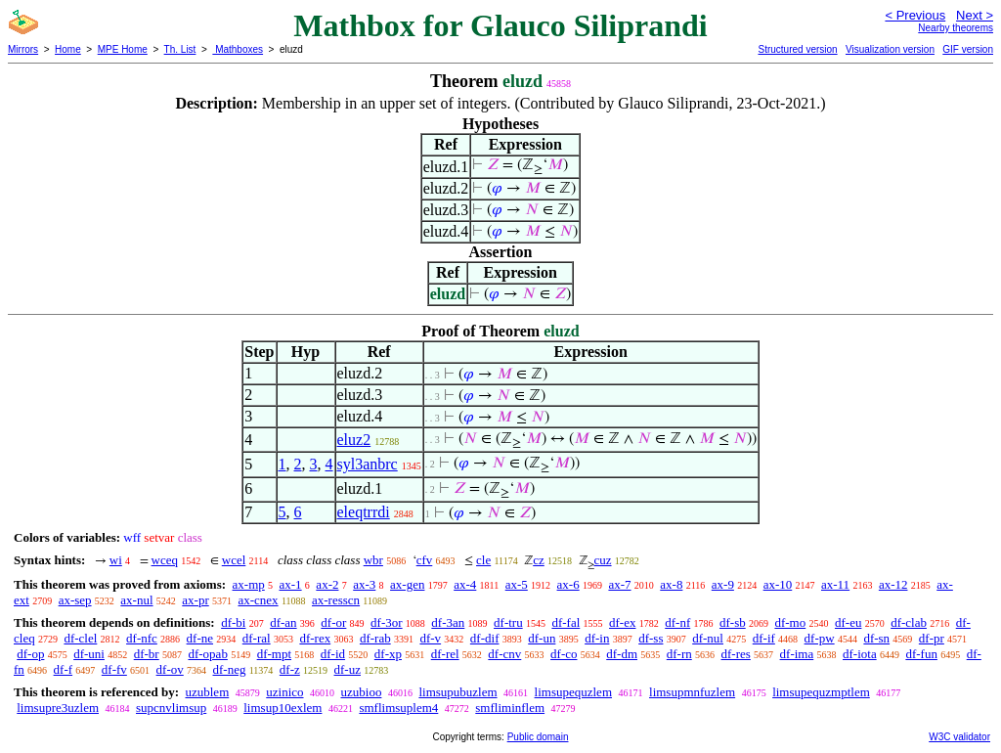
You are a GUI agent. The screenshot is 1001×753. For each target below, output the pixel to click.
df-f (63, 669)
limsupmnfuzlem (692, 692)
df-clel (80, 638)
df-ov (170, 669)
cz (538, 560)
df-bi (233, 622)
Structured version (797, 49)
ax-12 (893, 584)
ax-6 (568, 584)
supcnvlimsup (171, 707)
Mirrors (23, 49)
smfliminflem (509, 707)
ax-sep (75, 600)
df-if (764, 638)
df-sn (876, 638)
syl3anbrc (367, 464)
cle (483, 560)
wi (115, 560)
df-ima (797, 653)
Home (68, 49)
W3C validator (959, 736)
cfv (424, 560)
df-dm (621, 653)
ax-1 (291, 584)
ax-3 (364, 584)
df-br (146, 653)
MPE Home (123, 49)
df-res (736, 653)
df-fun (921, 653)
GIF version (967, 49)
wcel (234, 560)
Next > (974, 15)
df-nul (707, 638)
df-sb (732, 622)
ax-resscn (336, 600)
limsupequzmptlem (821, 692)
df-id (333, 653)
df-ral (256, 638)
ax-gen (407, 584)
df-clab (909, 622)
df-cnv (504, 653)
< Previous (915, 15)
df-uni (89, 653)
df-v (430, 638)
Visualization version (890, 49)
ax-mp (249, 584)
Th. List (180, 49)
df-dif (485, 638)
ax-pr (195, 600)
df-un (541, 638)
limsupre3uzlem (58, 707)
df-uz (347, 669)
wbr (373, 560)
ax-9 (723, 584)
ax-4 (465, 584)
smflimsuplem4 (398, 707)
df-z (290, 669)
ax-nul (136, 600)
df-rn (679, 653)
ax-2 (327, 584)
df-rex (314, 638)
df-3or (386, 622)
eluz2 (354, 439)
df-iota (860, 653)
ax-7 (619, 584)
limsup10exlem (282, 707)
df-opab (207, 653)
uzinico (284, 692)
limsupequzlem (573, 692)
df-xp (388, 653)
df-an (283, 622)
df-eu (848, 622)
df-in (597, 638)
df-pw (820, 638)
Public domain (538, 736)
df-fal (565, 622)
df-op (30, 653)
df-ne (200, 638)
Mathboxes (237, 49)
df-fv (114, 669)
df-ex (622, 622)
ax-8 (671, 584)
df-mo (789, 622)
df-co (563, 653)
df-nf (677, 622)
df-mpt (274, 653)
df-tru (508, 622)
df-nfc (141, 638)
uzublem (207, 692)
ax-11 (835, 584)
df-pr (931, 638)
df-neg (229, 669)
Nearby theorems (955, 27)
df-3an (447, 622)
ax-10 (778, 584)
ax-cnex (258, 600)
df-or (333, 622)
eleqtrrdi (363, 512)
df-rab (375, 638)
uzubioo (361, 692)
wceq (165, 560)
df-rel (445, 653)
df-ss (650, 638)
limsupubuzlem (457, 692)
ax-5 (516, 584)
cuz (603, 560)
